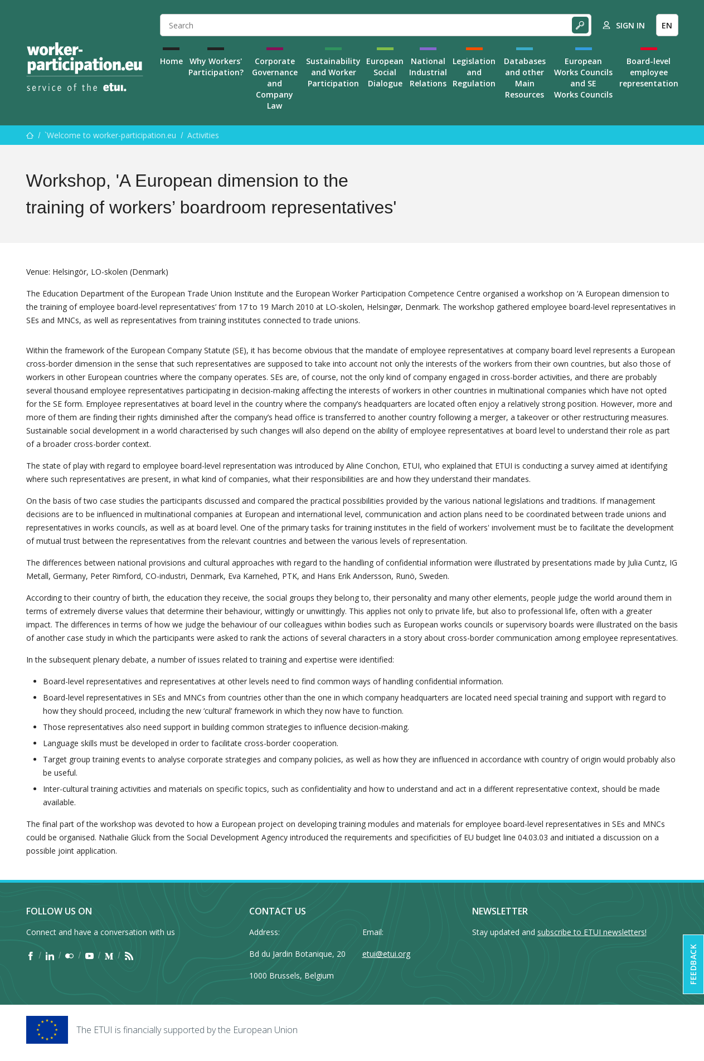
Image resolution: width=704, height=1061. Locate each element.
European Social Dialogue (385, 72)
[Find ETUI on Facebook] (30, 955)
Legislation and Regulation (474, 72)
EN (667, 25)
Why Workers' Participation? (216, 66)
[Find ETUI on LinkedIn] (50, 955)
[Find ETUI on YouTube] (89, 955)
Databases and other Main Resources (525, 78)
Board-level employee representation (648, 72)
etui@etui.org (386, 953)
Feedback (693, 964)
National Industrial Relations (428, 72)
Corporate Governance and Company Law (275, 83)
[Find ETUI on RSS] (129, 955)
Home (171, 61)
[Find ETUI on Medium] (109, 955)
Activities (203, 135)
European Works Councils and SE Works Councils (583, 78)
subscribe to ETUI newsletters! (592, 932)
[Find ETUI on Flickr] (69, 955)
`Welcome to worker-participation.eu (110, 135)
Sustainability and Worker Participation (333, 72)
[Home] (84, 66)
